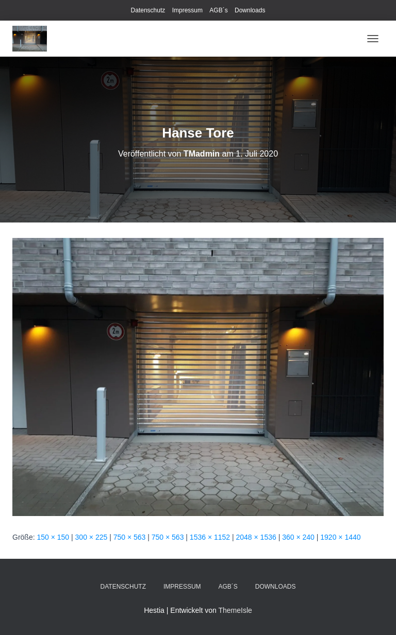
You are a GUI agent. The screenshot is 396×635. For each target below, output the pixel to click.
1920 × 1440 (340, 537)
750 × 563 (129, 537)
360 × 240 (298, 537)
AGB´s (218, 10)
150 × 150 (53, 537)
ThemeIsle (235, 610)
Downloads (250, 10)
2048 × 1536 (256, 537)
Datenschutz (148, 10)
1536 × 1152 (210, 537)
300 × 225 (91, 537)
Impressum (187, 10)
